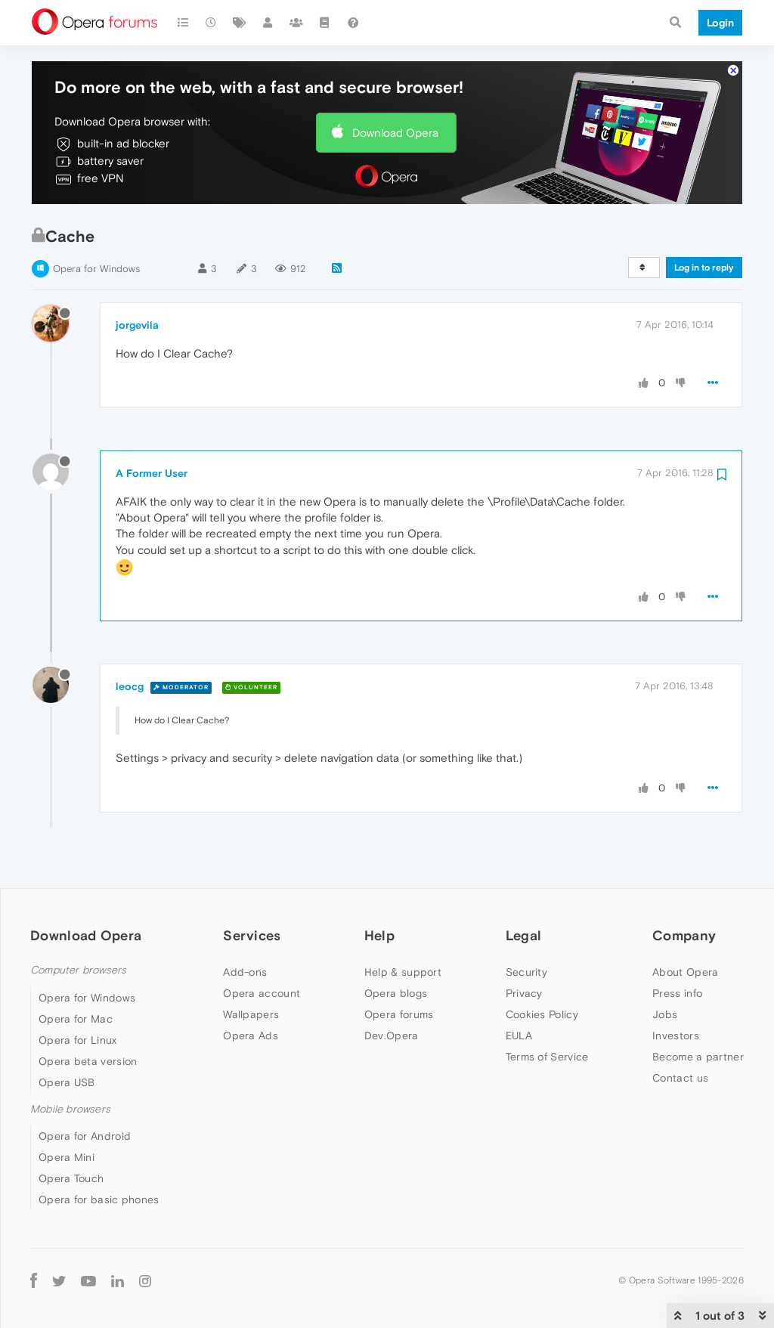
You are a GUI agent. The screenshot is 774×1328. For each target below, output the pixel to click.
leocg (130, 686)
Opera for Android (85, 1136)
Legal (524, 935)
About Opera (685, 972)
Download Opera (395, 132)
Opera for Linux (78, 1040)
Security (526, 972)
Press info (677, 993)
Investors (675, 1035)
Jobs (664, 1014)
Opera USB (67, 1082)
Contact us (680, 1078)
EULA (519, 1035)
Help (379, 935)
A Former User (151, 473)
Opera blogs (395, 993)
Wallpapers (251, 1014)
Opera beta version (88, 1061)
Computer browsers (78, 970)
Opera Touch (71, 1178)
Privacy (524, 993)
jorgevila (137, 325)
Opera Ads (250, 1035)
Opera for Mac (76, 1019)
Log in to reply (704, 267)
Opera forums (399, 1014)
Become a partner (698, 1057)
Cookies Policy (542, 1014)
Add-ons (245, 972)
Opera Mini (66, 1157)
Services (251, 935)
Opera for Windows (96, 268)
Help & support (402, 972)
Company (684, 935)
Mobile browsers (70, 1109)
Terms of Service (547, 1057)
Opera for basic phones (99, 1199)
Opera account (261, 993)
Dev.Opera (391, 1035)
